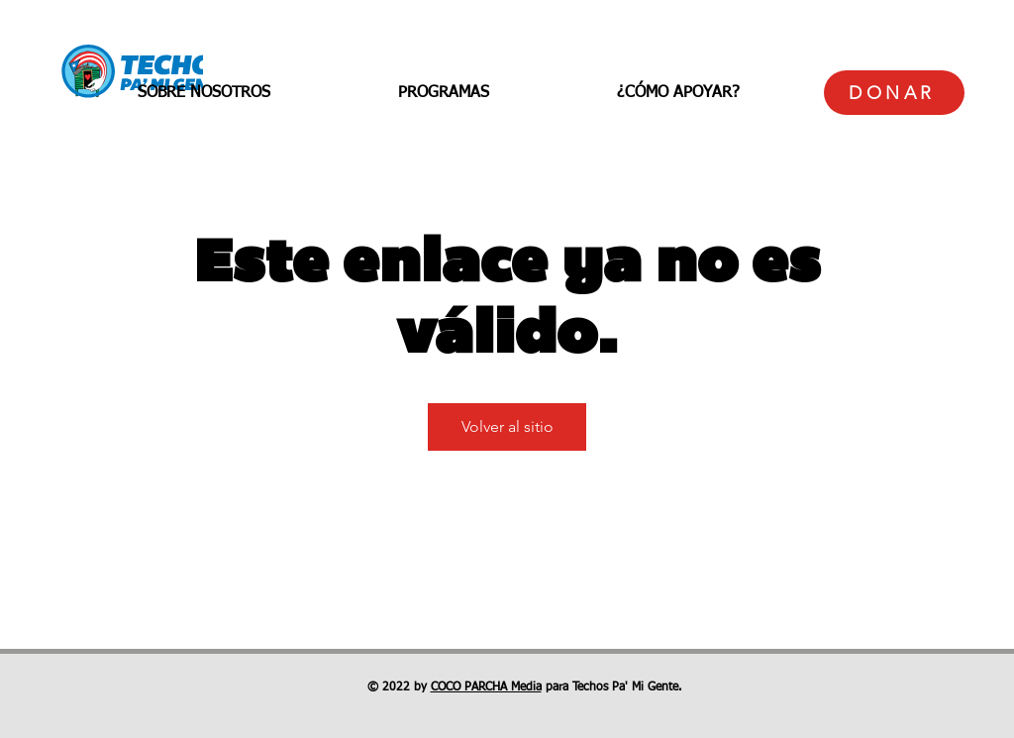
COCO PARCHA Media (486, 687)
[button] (203, 93)
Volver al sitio (507, 426)
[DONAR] (894, 92)
